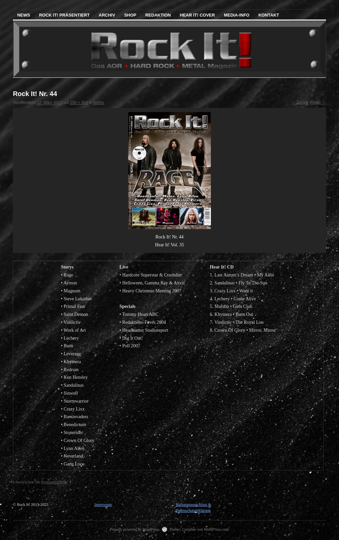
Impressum (103, 504)
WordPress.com (216, 529)
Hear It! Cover (197, 15)
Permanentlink (54, 481)
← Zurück (300, 102)
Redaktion (158, 15)
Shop (130, 15)
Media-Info (236, 15)
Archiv (107, 15)
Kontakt (268, 15)
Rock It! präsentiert (64, 15)
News (23, 15)
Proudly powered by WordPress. (135, 529)
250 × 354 (79, 102)
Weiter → (318, 102)
